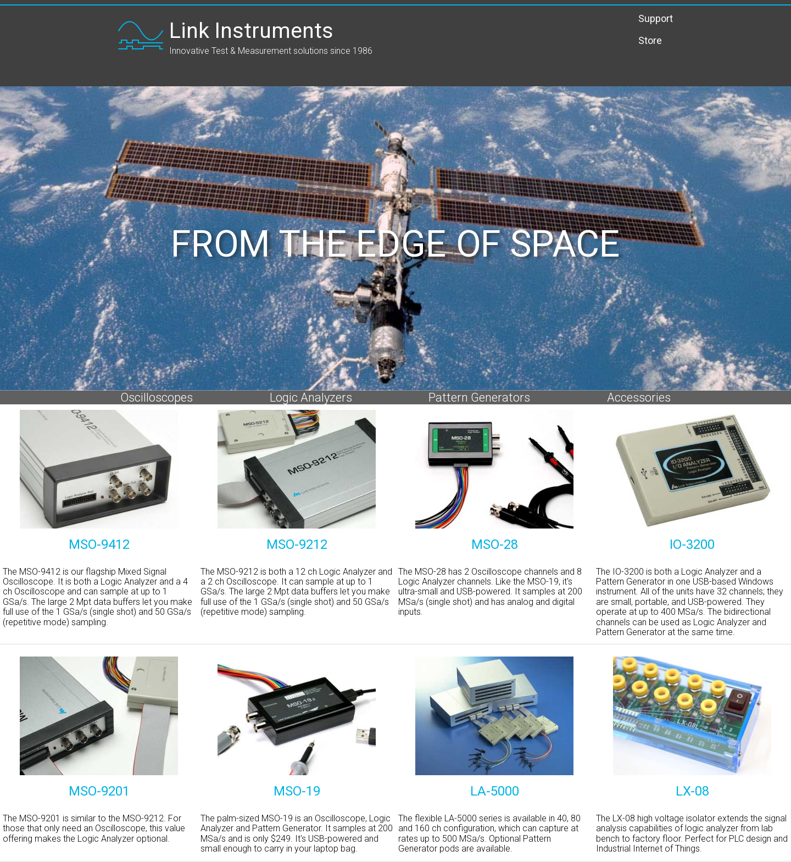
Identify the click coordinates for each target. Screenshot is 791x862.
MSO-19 (297, 791)
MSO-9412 (99, 544)
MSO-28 (494, 544)
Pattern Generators (479, 397)
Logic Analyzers (311, 397)
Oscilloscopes (156, 397)
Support (655, 18)
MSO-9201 (99, 791)
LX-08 (692, 791)
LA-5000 (494, 791)
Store (650, 40)
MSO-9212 (296, 544)
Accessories (639, 397)
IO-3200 (692, 544)
